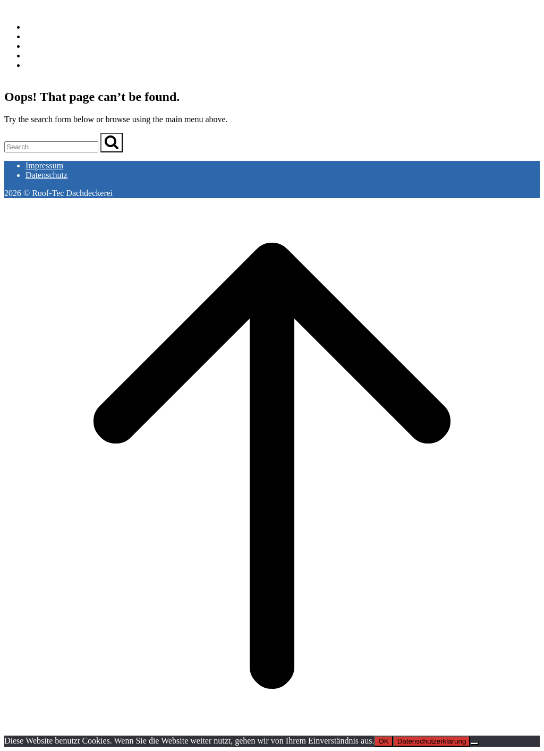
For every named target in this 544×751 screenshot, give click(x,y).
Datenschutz (46, 175)
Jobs (33, 55)
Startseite (41, 26)
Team (35, 45)
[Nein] (474, 743)
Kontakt (39, 65)
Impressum (44, 165)
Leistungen (44, 36)
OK (383, 741)
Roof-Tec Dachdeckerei (44, 8)
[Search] (111, 142)
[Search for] (51, 146)
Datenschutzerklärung (431, 741)
